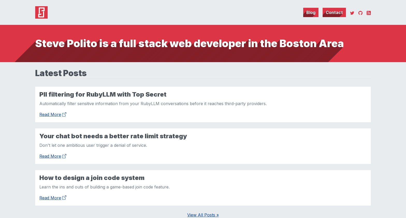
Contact (334, 12)
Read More (52, 114)
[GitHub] (360, 12)
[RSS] (369, 12)
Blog (310, 12)
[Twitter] (352, 12)
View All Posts (203, 214)
